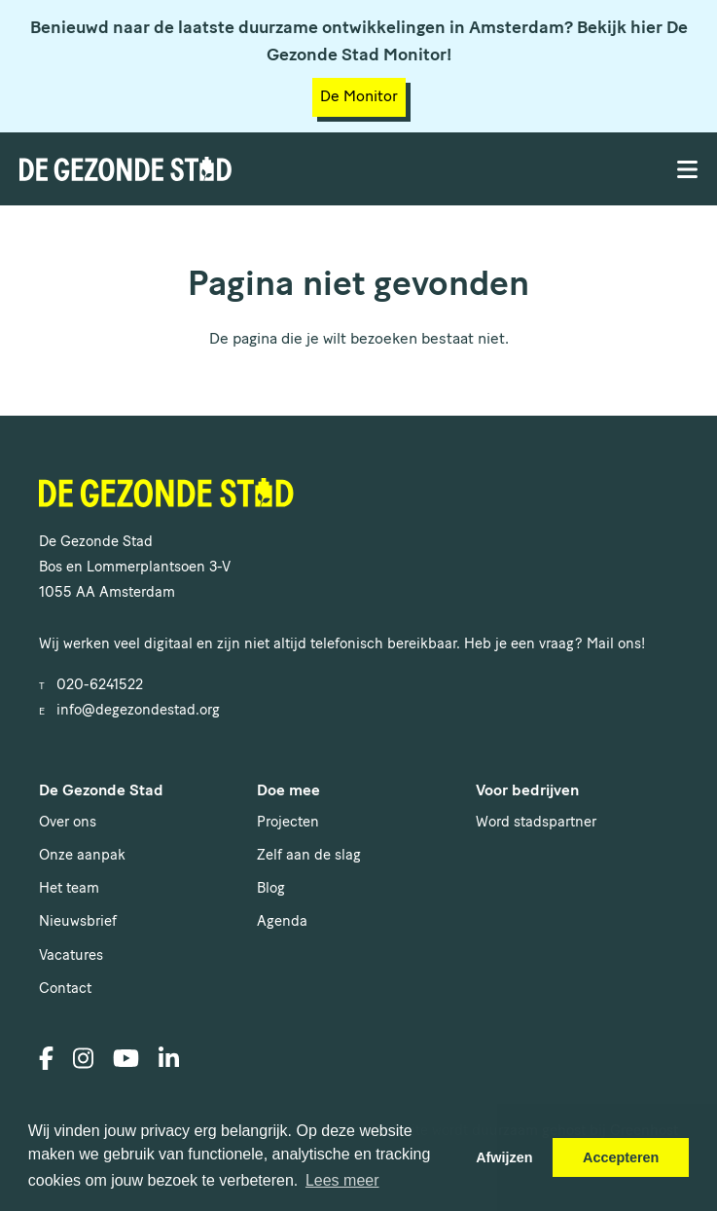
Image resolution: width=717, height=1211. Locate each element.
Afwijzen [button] (504, 1157)
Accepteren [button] (621, 1157)
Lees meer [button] (342, 1180)
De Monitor (359, 97)
